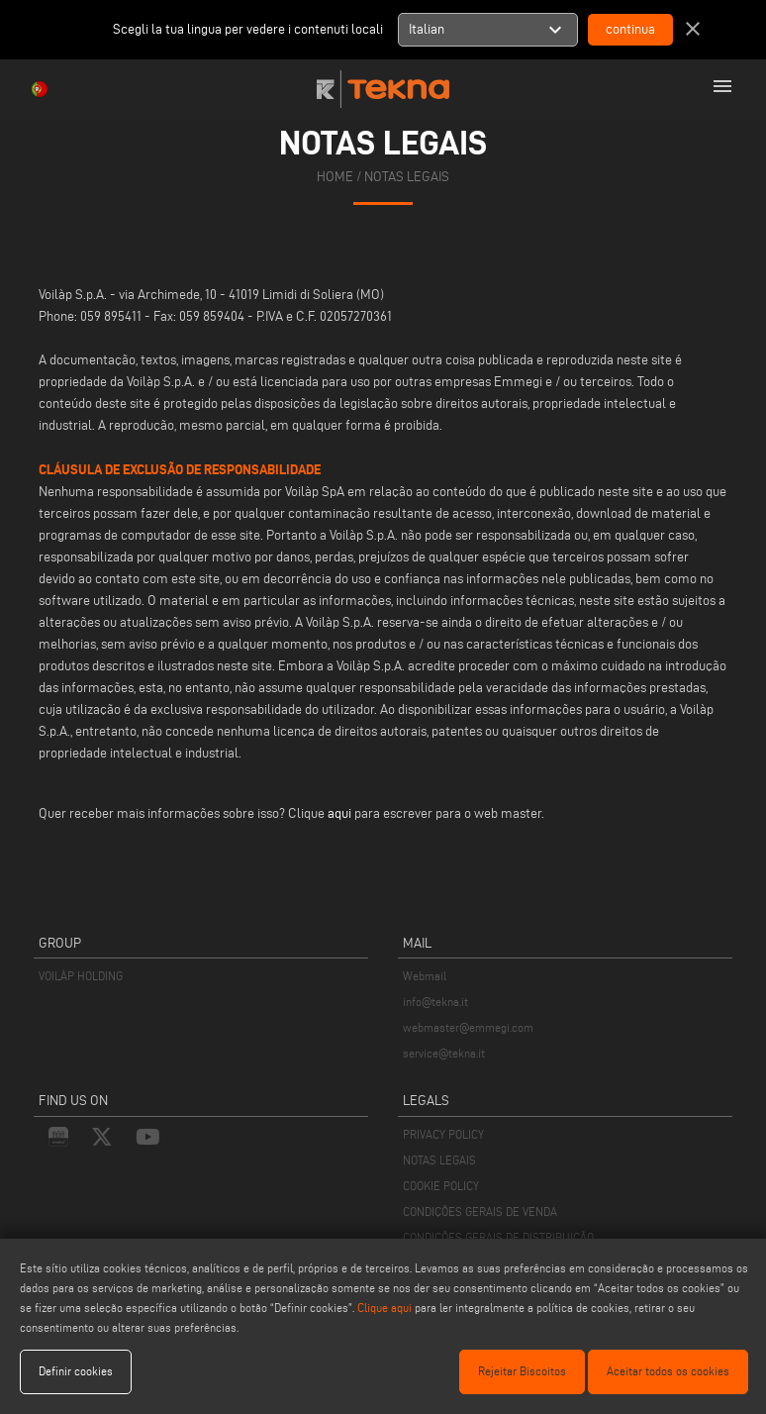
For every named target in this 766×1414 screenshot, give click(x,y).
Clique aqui (384, 1307)
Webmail (424, 975)
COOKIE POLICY (441, 1185)
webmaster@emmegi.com (468, 1027)
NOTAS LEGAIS (439, 1160)
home (335, 176)
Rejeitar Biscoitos (522, 1370)
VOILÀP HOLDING (81, 975)
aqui (339, 813)
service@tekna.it (444, 1053)
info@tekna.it (435, 1001)
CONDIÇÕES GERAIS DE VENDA (480, 1211)
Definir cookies (76, 1370)
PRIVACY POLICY (443, 1134)
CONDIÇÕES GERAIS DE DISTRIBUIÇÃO (498, 1237)
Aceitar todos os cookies (668, 1370)
